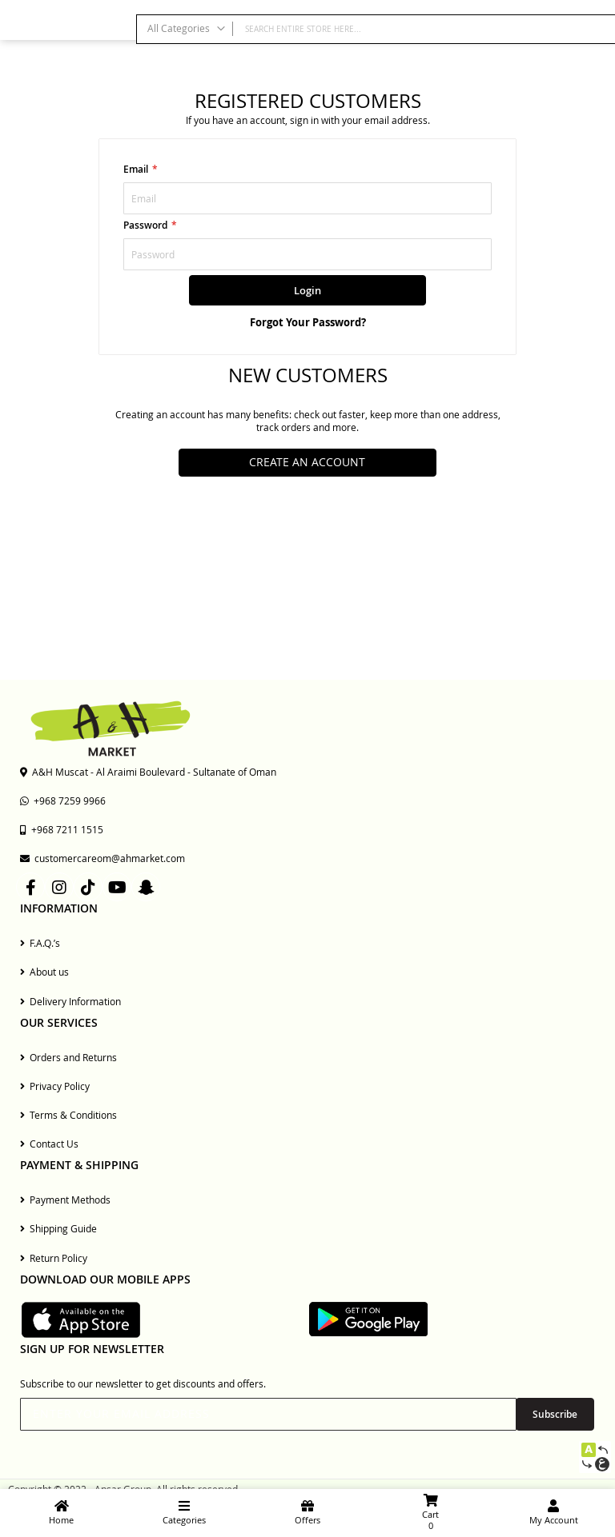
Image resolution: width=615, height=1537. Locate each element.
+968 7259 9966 (63, 800)
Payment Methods (65, 1199)
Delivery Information (70, 1001)
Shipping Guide (58, 1228)
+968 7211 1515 (61, 829)
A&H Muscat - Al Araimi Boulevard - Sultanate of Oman (148, 771)
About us (44, 971)
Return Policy (53, 1258)
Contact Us (49, 1143)
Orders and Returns (68, 1057)
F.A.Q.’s (40, 942)
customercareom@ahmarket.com (102, 858)
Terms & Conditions (68, 1114)
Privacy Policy (55, 1086)
